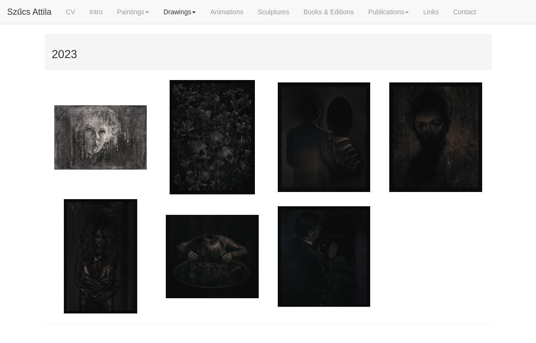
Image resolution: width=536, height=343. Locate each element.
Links (431, 12)
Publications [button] (388, 12)
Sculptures (273, 12)
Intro (96, 12)
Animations (226, 12)
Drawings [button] (179, 12)
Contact (464, 12)
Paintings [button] (133, 12)
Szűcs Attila (29, 12)
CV (70, 12)
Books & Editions (328, 12)
